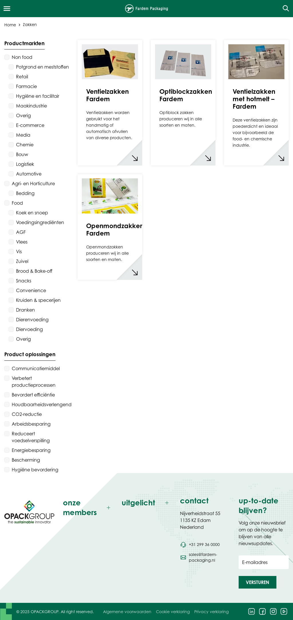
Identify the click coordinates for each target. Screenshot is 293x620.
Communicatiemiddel (36, 368)
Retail (22, 76)
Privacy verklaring (211, 611)
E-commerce (30, 125)
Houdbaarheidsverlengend (42, 404)
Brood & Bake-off (34, 271)
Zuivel (22, 261)
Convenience (31, 290)
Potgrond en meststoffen (42, 67)
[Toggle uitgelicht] (147, 503)
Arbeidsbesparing (31, 424)
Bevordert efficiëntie (33, 395)
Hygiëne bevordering (35, 470)
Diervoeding (29, 329)
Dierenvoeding (32, 319)
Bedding (25, 193)
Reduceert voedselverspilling (31, 437)
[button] (257, 582)
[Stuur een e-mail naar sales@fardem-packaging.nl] (205, 557)
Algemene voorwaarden (127, 611)
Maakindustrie (31, 106)
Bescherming (26, 460)
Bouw (22, 154)
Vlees (21, 242)
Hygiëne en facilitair (37, 96)
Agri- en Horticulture (33, 183)
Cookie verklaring (173, 611)
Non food (22, 57)
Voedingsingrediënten (40, 222)
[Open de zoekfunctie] (284, 8)
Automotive (28, 174)
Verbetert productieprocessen (34, 381)
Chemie (24, 144)
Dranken (25, 310)
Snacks (23, 281)
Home (10, 24)
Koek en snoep (32, 213)
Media (23, 135)
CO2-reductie (27, 414)
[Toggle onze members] (88, 508)
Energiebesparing (31, 450)
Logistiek (25, 164)
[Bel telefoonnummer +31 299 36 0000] (199, 544)
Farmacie (26, 86)
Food (17, 203)
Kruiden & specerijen (38, 300)
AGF (21, 232)
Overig (23, 115)
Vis (19, 251)
